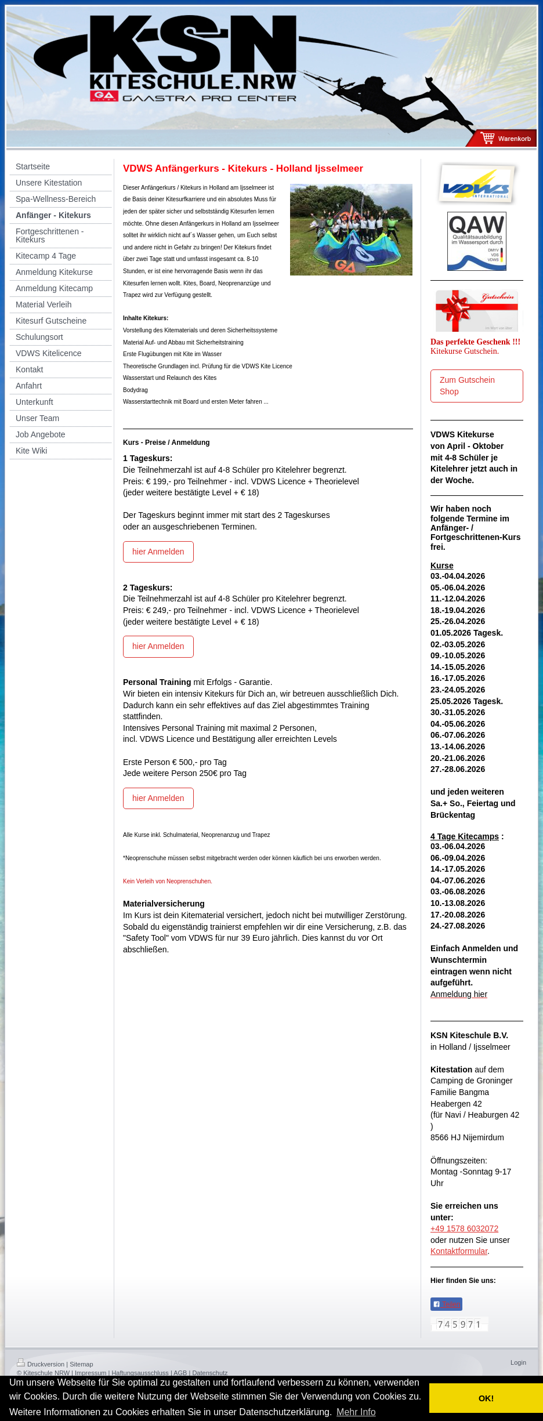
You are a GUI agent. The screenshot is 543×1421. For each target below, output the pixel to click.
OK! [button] (486, 1398)
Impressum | (92, 1372)
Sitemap (81, 1364)
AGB (180, 1372)
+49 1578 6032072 (464, 1228)
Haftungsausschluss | (141, 1372)
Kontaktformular (458, 1251)
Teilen (446, 1304)
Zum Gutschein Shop (467, 385)
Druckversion (40, 1364)
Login (518, 1362)
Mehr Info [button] (356, 1412)
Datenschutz (209, 1372)
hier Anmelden (158, 551)
